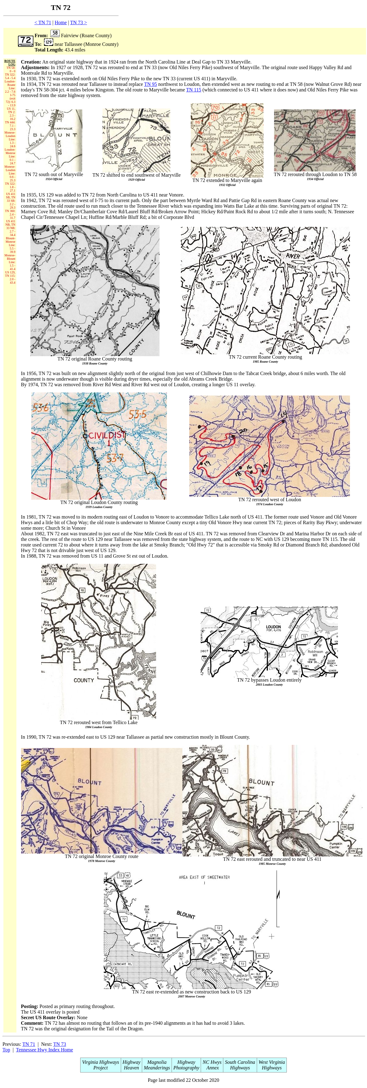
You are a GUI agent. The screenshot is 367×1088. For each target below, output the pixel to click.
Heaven (131, 1067)
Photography (186, 1067)
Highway (132, 1062)
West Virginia (272, 1062)
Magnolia (156, 1062)
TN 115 (193, 89)
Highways (240, 1067)
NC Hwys (212, 1062)
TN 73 (59, 1044)
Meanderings (157, 1067)
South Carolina (240, 1062)
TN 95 (150, 84)
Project (101, 1067)
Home (61, 22)
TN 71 (28, 1044)
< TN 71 (42, 22)
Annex (212, 1067)
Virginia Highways (100, 1062)
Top (6, 1049)
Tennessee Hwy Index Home (44, 1049)
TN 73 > (78, 22)
